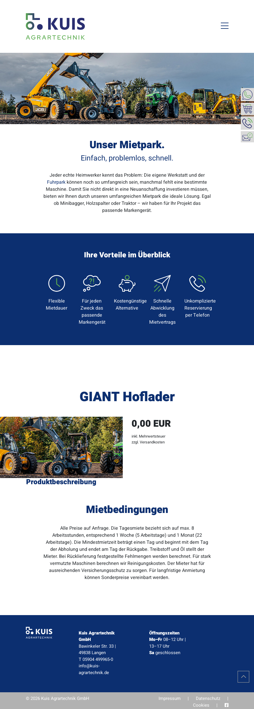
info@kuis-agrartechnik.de (94, 669)
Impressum (170, 698)
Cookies (201, 705)
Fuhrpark (56, 182)
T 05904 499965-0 (96, 659)
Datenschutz (208, 698)
